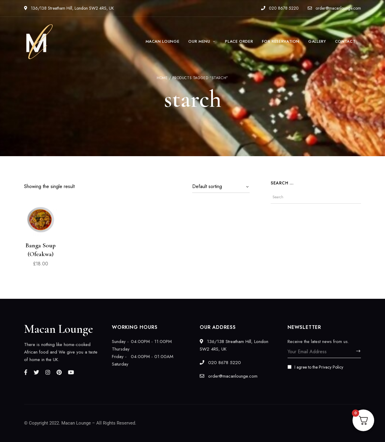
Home (162, 78)
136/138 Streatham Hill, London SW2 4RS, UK (69, 8)
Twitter (36, 372)
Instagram (47, 372)
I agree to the (315, 367)
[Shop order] (221, 186)
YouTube (71, 372)
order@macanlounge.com (334, 8)
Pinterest (59, 372)
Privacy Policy (331, 367)
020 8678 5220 (280, 8)
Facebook (25, 372)
